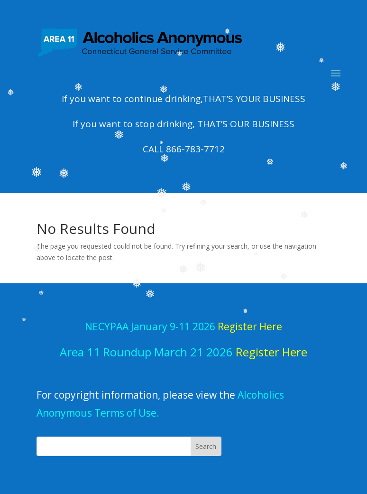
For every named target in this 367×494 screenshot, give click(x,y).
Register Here (271, 352)
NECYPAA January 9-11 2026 (183, 326)
